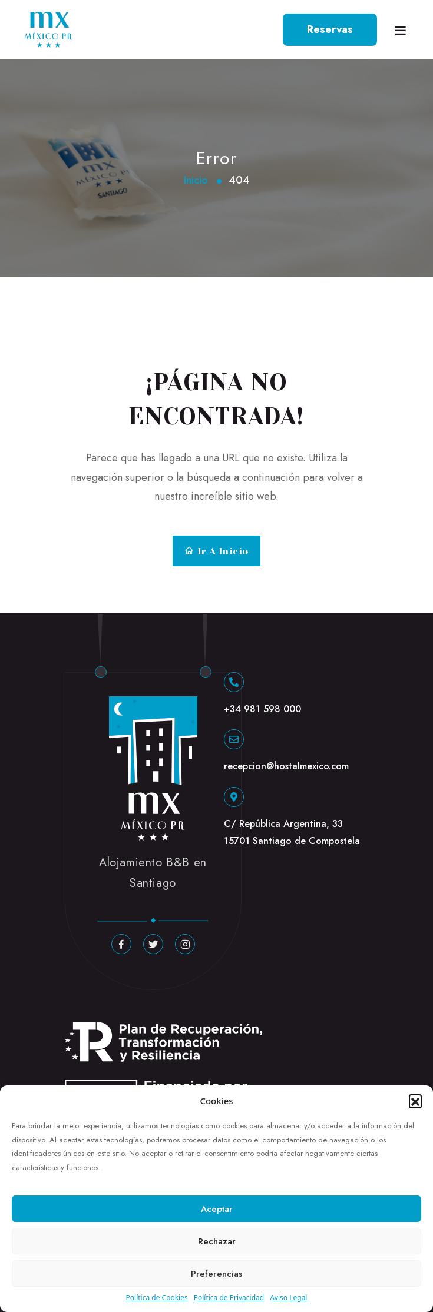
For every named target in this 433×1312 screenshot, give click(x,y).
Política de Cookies (157, 1298)
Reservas (330, 29)
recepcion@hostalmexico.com (286, 766)
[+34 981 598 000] (234, 682)
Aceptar (217, 1209)
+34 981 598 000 (262, 709)
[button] (415, 1101)
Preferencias (216, 1273)
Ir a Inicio (216, 551)
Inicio (196, 180)
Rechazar (217, 1241)
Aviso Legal (288, 1298)
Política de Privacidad (229, 1298)
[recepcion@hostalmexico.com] (234, 739)
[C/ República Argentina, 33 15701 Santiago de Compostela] (234, 797)
